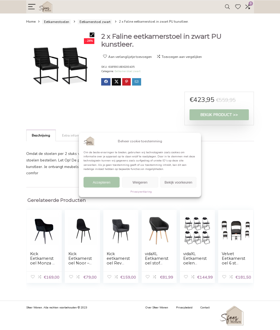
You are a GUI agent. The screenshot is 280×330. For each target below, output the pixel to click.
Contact (205, 308)
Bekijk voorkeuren (178, 182)
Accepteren (101, 182)
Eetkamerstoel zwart (95, 22)
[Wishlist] (238, 7)
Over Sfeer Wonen (156, 308)
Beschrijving (41, 135)
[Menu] (31, 7)
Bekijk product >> (219, 114)
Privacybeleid (184, 308)
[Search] (227, 7)
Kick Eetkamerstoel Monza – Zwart (42, 260)
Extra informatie (74, 135)
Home (31, 22)
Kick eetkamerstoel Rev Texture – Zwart (118, 263)
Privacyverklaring (141, 192)
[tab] (41, 135)
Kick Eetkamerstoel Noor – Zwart (80, 260)
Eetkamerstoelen (56, 22)
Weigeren (140, 182)
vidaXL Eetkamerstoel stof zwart (156, 260)
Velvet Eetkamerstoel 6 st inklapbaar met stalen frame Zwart (234, 265)
